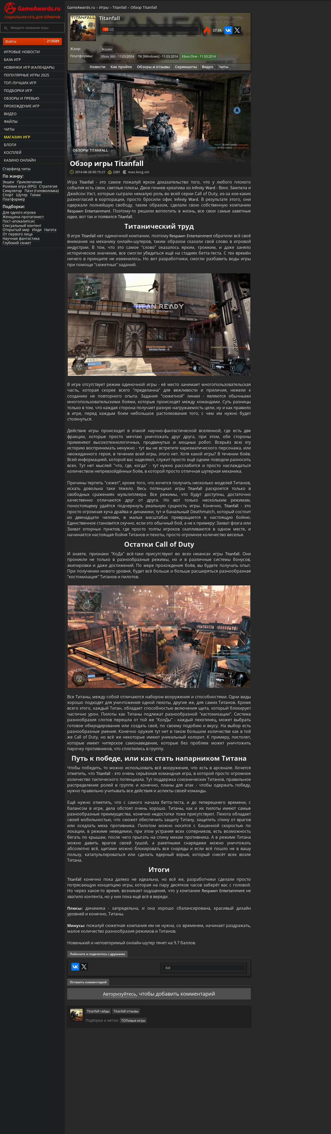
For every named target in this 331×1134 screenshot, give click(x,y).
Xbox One (189, 56)
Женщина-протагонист (23, 216)
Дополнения (263, 1129)
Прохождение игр (21, 106)
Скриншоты (186, 66)
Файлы (11, 121)
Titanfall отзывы (126, 1010)
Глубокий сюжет (17, 242)
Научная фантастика (21, 238)
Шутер (22, 195)
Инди (37, 229)
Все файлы (261, 1124)
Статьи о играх (178, 1129)
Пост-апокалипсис (19, 221)
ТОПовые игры (133, 1019)
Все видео (217, 1124)
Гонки (35, 195)
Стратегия (48, 186)
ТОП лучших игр (20, 82)
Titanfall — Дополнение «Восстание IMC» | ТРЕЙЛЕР (302, 184)
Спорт (8, 195)
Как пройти (121, 66)
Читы (9, 129)
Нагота (50, 229)
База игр (12, 59)
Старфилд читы (17, 168)
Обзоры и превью (21, 98)
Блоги (10, 144)
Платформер (14, 199)
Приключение (29, 181)
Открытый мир (16, 229)
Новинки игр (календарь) (29, 67)
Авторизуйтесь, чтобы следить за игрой (223, 19)
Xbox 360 (108, 56)
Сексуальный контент (22, 225)
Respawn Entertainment (91, 210)
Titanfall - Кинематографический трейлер (307, 206)
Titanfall (119, 7)
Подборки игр (18, 90)
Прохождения (133, 1124)
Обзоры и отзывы (153, 66)
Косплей (12, 152)
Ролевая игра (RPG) (19, 186)
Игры (104, 7)
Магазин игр (17, 136)
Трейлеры (217, 1129)
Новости (97, 66)
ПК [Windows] (148, 56)
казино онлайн (20, 160)
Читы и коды (132, 1129)
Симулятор (12, 190)
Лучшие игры (90, 1124)
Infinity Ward (203, 187)
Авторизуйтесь (119, 993)
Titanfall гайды (98, 1010)
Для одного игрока (19, 212)
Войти (32, 41)
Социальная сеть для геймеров (32, 9)
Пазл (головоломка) (42, 190)
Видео (10, 113)
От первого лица (18, 234)
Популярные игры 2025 (26, 75)
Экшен (8, 181)
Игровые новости (22, 51)
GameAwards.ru (81, 7)
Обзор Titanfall (144, 7)
